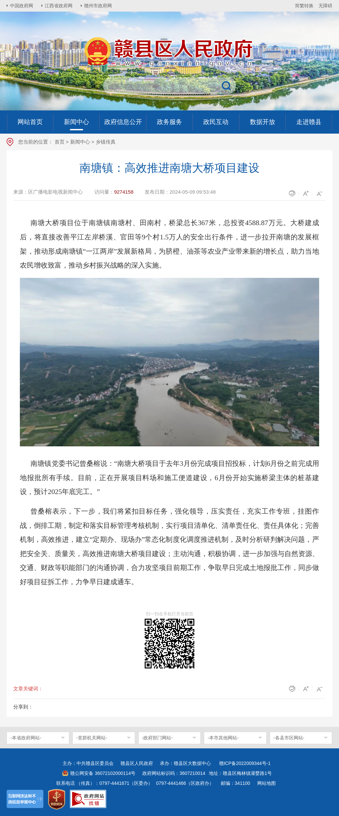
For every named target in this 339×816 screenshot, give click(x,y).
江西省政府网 (59, 5)
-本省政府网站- (25, 737)
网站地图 (266, 783)
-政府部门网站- (157, 737)
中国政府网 (21, 5)
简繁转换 (304, 5)
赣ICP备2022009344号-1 (245, 763)
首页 (60, 142)
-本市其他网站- (223, 737)
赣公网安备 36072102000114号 (102, 773)
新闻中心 (80, 142)
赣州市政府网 (98, 5)
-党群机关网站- (91, 737)
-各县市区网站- (288, 737)
